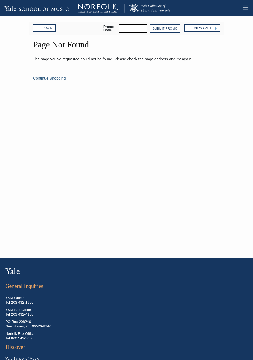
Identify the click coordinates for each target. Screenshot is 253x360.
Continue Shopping (49, 78)
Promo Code (108, 28)
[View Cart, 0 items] (202, 28)
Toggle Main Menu (246, 8)
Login (44, 28)
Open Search (235, 7)
